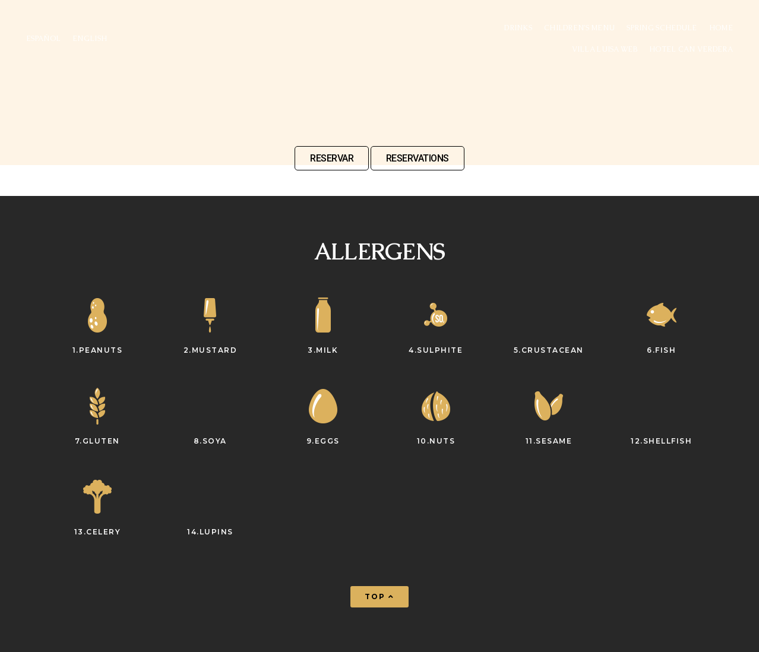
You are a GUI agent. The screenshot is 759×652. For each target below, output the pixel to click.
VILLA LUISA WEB (604, 49)
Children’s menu (579, 28)
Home (721, 28)
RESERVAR (331, 158)
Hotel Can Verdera (691, 49)
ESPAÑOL (43, 38)
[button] (379, 596)
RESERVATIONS (417, 158)
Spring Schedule (662, 28)
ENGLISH (89, 38)
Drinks (518, 28)
